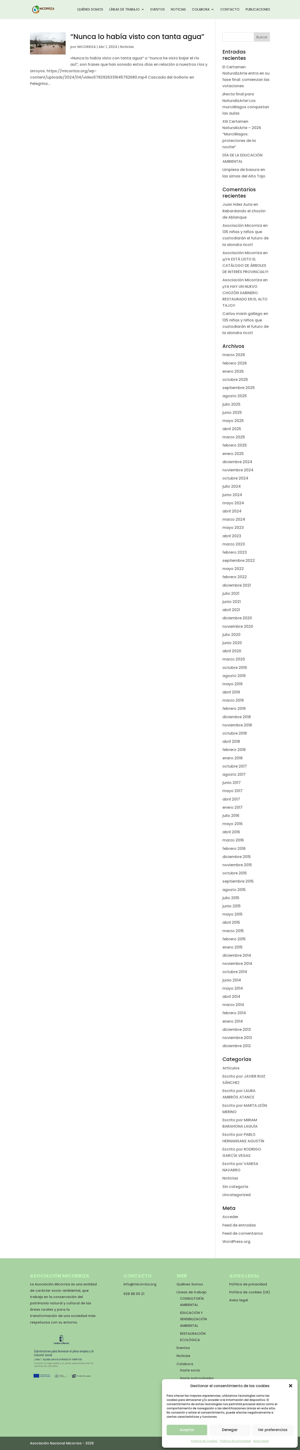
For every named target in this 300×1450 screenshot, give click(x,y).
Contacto (230, 10)
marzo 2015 (233, 931)
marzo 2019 (233, 700)
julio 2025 (231, 404)
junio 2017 (231, 782)
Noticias (178, 10)
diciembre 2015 (236, 856)
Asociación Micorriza (242, 225)
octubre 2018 (234, 733)
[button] (290, 1385)
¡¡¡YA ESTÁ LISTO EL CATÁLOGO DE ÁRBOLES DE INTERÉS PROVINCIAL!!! (245, 265)
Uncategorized (236, 1195)
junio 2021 (231, 601)
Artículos (231, 1068)
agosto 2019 (234, 675)
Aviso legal (261, 1441)
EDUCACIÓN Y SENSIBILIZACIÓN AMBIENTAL (193, 1319)
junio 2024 (232, 495)
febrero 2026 (234, 363)
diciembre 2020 (237, 618)
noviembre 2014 (237, 963)
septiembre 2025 (238, 387)
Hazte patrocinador (197, 1378)
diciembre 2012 (236, 1046)
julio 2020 (231, 634)
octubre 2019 (234, 667)
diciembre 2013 (236, 1029)
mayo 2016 (232, 823)
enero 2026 (233, 371)
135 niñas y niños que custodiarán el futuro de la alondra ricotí (245, 238)
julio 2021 (230, 593)
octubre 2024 (235, 478)
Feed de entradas (239, 1225)
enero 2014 (232, 1021)
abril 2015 (231, 922)
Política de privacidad (235, 1441)
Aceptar (187, 1429)
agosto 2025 (234, 396)
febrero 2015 (234, 939)
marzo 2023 (233, 544)
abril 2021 (231, 610)
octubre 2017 (234, 766)
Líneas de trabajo (124, 10)
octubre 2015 (234, 873)
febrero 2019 (234, 708)
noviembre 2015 (237, 865)
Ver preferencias (273, 1429)
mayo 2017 (232, 791)
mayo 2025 (233, 420)
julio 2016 (230, 815)
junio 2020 (232, 643)
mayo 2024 (233, 503)
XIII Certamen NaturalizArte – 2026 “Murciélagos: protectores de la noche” (241, 134)
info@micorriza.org (140, 1284)
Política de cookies (204, 1441)
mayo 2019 (232, 684)
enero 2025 (233, 453)
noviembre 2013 (237, 1037)
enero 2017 (232, 807)
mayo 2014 (232, 988)
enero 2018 (232, 758)
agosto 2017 (234, 774)
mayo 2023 (233, 527)
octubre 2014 (234, 971)
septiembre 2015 (238, 881)
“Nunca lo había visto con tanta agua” (137, 37)
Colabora (201, 10)
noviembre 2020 (237, 626)
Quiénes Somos (90, 10)
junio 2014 (231, 980)
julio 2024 (231, 486)
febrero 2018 (234, 749)
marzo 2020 (233, 659)
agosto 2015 (234, 889)
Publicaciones (258, 10)
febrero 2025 (234, 445)
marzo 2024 (233, 519)
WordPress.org (236, 1241)
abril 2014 (231, 996)
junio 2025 (232, 412)
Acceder (230, 1216)
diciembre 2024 (237, 462)
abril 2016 (231, 832)
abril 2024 (231, 511)
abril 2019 (231, 692)
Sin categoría (235, 1186)
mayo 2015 (232, 914)
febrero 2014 (234, 1013)
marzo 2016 (233, 840)
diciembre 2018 (236, 717)
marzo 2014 (233, 1004)
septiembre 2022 (238, 560)
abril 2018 (231, 741)
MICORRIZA (86, 46)
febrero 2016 (234, 848)
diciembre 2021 (236, 585)
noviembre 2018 (237, 725)
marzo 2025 (233, 437)
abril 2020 (231, 651)
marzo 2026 (233, 354)
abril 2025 (231, 429)
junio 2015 (231, 906)
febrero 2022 (234, 577)
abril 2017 (231, 799)
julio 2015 (230, 898)
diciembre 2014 (236, 955)
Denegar (230, 1429)
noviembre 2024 (237, 470)
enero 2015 (232, 947)
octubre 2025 (235, 379)
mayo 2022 (233, 568)
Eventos (157, 10)
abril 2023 (231, 536)
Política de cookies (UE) (249, 1292)
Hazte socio (190, 1370)
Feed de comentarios (242, 1233)
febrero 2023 (234, 552)
